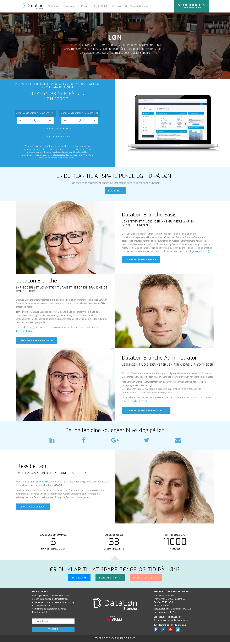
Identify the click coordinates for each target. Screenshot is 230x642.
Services (69, 6)
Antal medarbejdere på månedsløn (80, 113)
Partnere (117, 6)
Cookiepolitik (159, 617)
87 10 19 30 (167, 602)
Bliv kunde (53, 6)
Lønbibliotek (101, 6)
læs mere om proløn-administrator (146, 410)
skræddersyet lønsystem (46, 303)
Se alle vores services (33, 507)
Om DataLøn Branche (136, 6)
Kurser (85, 6)
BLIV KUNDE (115, 190)
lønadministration (47, 481)
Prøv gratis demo (145, 577)
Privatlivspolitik (39, 612)
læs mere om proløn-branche (37, 340)
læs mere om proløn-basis (141, 259)
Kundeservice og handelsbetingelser (171, 620)
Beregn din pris (110, 577)
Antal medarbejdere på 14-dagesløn (35, 113)
